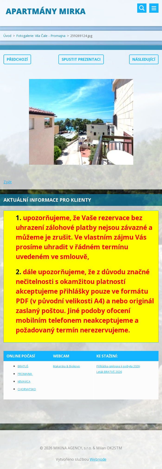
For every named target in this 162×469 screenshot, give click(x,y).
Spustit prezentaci (81, 59)
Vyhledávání (141, 8)
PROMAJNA (25, 374)
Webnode (98, 459)
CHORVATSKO (27, 389)
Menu (154, 8)
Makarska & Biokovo (66, 366)
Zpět (7, 182)
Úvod (7, 36)
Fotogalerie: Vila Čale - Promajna (40, 36)
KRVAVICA (24, 382)
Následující (143, 59)
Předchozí (17, 59)
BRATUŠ (23, 366)
